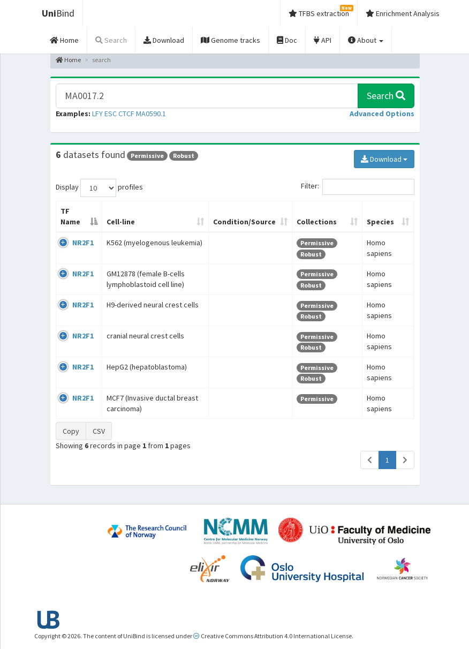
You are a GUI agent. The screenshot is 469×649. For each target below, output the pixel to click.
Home (68, 60)
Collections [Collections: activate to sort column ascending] (317, 222)
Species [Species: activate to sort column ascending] (380, 222)
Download (384, 159)
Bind (58, 13)
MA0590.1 (151, 113)
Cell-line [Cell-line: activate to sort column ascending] (121, 222)
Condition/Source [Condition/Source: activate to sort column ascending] (244, 222)
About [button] (365, 40)
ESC (110, 113)
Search (386, 95)
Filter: (357, 187)
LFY (97, 113)
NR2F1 (83, 242)
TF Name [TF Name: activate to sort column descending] (70, 216)
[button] (382, 113)
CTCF (126, 113)
